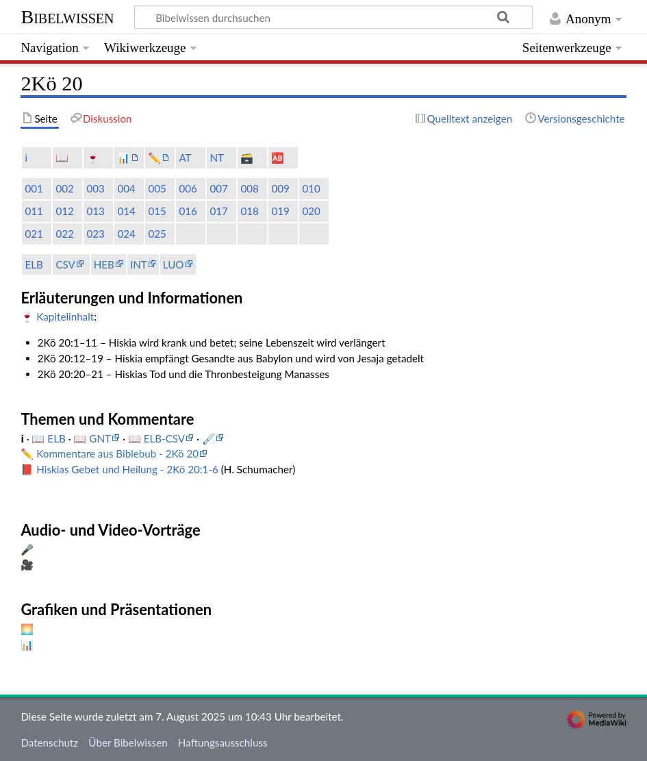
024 (126, 233)
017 (218, 211)
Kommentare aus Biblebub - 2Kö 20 (117, 453)
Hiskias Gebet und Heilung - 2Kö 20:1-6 (127, 469)
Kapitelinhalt (65, 316)
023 (95, 233)
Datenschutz (49, 742)
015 (157, 211)
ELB (33, 264)
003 (95, 188)
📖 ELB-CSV (156, 438)
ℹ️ (26, 157)
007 (218, 188)
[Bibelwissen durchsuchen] (334, 17)
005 (157, 188)
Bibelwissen (67, 16)
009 (280, 188)
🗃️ (246, 157)
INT (138, 264)
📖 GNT (92, 438)
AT (185, 157)
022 (64, 233)
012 (64, 211)
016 (187, 211)
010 (311, 188)
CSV (65, 264)
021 (33, 233)
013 (95, 211)
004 (126, 188)
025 (157, 233)
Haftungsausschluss (223, 742)
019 (280, 211)
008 (249, 188)
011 (33, 211)
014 (126, 211)
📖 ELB (49, 438)
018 (249, 211)
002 (64, 188)
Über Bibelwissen (127, 742)
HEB (104, 264)
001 (33, 188)
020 (311, 211)
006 (187, 188)
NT (217, 157)
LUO (173, 264)
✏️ (154, 157)
